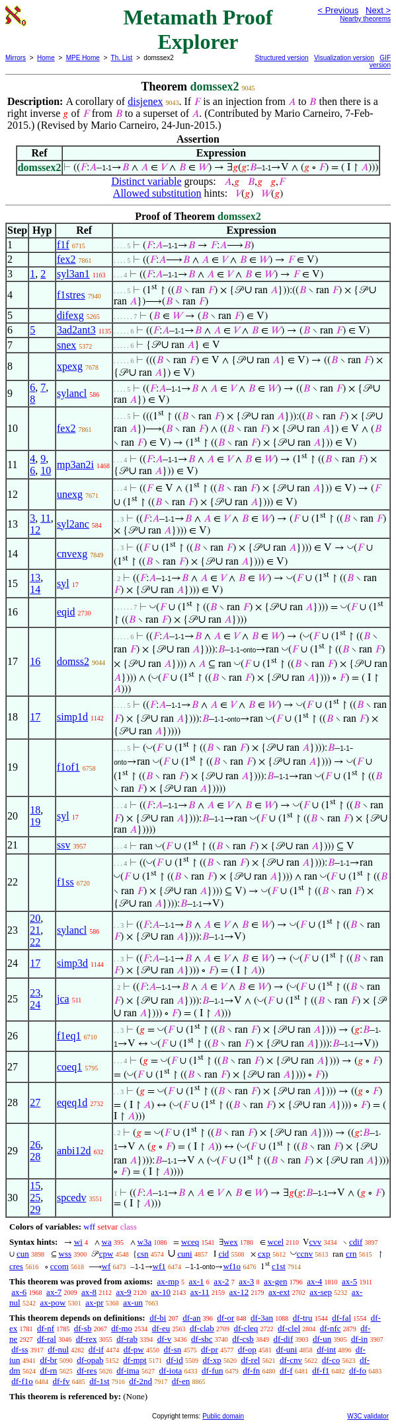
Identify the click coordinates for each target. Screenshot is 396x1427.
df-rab (127, 1339)
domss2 (73, 661)
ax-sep (320, 1292)
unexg (70, 494)
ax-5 (349, 1281)
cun (23, 1254)
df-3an (262, 1318)
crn (351, 1254)
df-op (247, 1349)
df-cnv (291, 1360)
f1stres (71, 294)
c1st (279, 1266)
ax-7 (53, 1292)
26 (35, 1144)
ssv (63, 845)
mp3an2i (75, 464)
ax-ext (279, 1292)
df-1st (99, 1381)
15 (35, 1185)
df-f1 (320, 1370)
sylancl (72, 393)
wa (107, 1242)
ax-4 (314, 1281)
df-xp (211, 1360)
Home (46, 57)
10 (45, 470)
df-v (164, 1339)
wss (65, 1254)
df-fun (212, 1370)
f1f (63, 244)
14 (35, 589)
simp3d (72, 963)
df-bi (157, 1318)
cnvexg (72, 553)
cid (223, 1254)
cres (16, 1266)
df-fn (251, 1370)
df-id (174, 1360)
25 (35, 1197)
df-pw (134, 1349)
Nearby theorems (365, 18)
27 (35, 1102)
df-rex (86, 1339)
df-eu (161, 1328)
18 (35, 810)
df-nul (58, 1349)
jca (63, 998)
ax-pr (94, 1302)
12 (35, 530)
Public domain (223, 1416)
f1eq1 (69, 1035)
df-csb (243, 1339)
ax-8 (89, 1292)
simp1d (72, 716)
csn (142, 1254)
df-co (331, 1360)
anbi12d (74, 1150)
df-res (87, 1370)
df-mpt (134, 1360)
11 (45, 518)
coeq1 (69, 1066)
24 (35, 1004)
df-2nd (140, 1381)
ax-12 (239, 1292)
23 (35, 992)
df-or (225, 1318)
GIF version (380, 61)
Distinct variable (146, 181)
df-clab (202, 1328)
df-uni (286, 1349)
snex (66, 345)
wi (78, 1242)
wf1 (159, 1266)
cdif (355, 1242)
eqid (66, 611)
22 (35, 942)
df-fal (341, 1318)
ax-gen (275, 1281)
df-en (181, 1381)
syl (63, 583)
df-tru (303, 1318)
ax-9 (123, 1292)
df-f (286, 1370)
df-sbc (202, 1339)
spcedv (71, 1197)
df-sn (172, 1349)
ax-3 (246, 1281)
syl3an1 (73, 273)
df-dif (284, 1339)
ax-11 (200, 1292)
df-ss (19, 1349)
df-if (96, 1349)
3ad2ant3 (76, 329)
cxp (264, 1254)
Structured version (282, 57)
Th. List (122, 57)
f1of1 (68, 767)
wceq (190, 1242)
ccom (59, 1266)
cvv (315, 1242)
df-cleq (246, 1328)
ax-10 (161, 1292)
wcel (276, 1242)
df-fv (61, 1381)
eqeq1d (72, 1102)
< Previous (337, 10)
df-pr (209, 1349)
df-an (191, 1318)
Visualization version (344, 57)
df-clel (289, 1328)
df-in (359, 1339)
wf (106, 1266)
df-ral (46, 1339)
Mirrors (15, 57)
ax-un (133, 1302)
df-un (322, 1339)
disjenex (145, 101)
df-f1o (22, 1381)
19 (35, 821)
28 (35, 1156)
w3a (145, 1242)
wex (230, 1242)
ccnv (305, 1254)
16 (35, 661)
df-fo (357, 1370)
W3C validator (368, 1416)
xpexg (70, 366)
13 (35, 577)
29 (35, 1209)
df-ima (127, 1370)
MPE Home (83, 57)
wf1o (232, 1266)
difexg (70, 315)
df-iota (170, 1370)
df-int (326, 1349)
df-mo (121, 1328)
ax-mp (168, 1281)
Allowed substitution (157, 193)
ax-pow (52, 1302)
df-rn (48, 1370)
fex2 (66, 259)
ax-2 (221, 1281)
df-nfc (330, 1328)
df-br (48, 1360)
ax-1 (196, 1281)
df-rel (250, 1360)
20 (35, 918)
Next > (378, 10)
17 (35, 716)
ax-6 (18, 1292)
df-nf (45, 1328)
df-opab (90, 1360)
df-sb (83, 1328)
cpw (106, 1254)
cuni (184, 1254)
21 (35, 930)
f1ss (65, 882)
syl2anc (73, 524)
